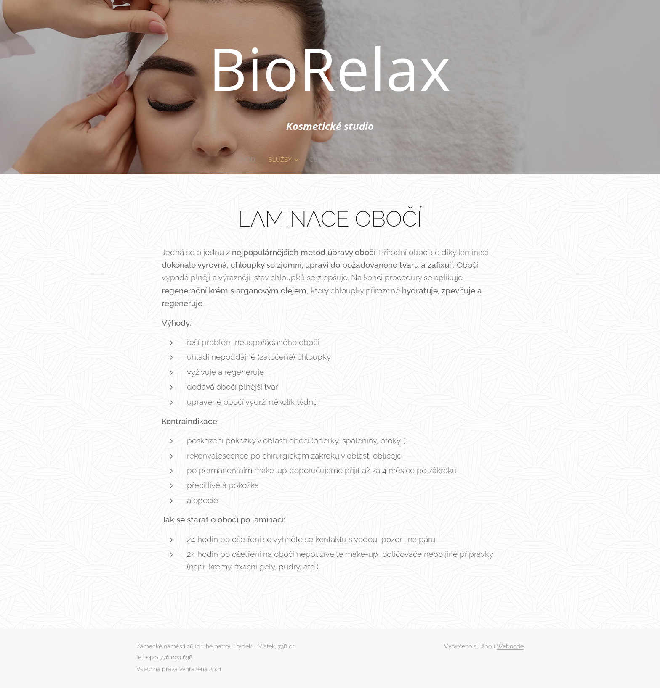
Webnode (510, 646)
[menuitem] (245, 159)
